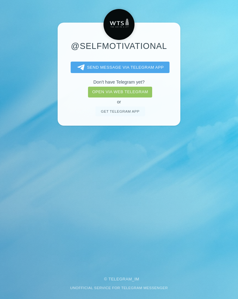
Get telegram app (120, 111)
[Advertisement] (119, 197)
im (136, 279)
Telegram (120, 279)
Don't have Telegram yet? (118, 82)
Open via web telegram (120, 91)
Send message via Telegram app (119, 67)
